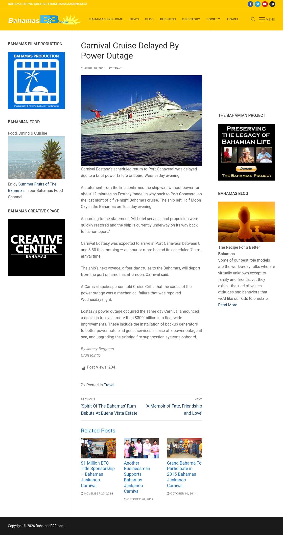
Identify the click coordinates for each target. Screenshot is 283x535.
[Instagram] (272, 4)
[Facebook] (250, 4)
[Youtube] (265, 4)
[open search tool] (253, 19)
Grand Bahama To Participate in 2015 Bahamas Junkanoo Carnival (184, 474)
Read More (227, 305)
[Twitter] (257, 4)
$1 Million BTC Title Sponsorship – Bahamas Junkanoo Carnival (98, 474)
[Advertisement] (249, 72)
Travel (116, 68)
